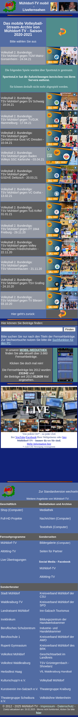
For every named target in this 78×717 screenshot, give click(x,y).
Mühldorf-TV (9, 542)
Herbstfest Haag (11, 671)
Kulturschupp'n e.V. (13, 680)
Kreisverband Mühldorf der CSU (57, 595)
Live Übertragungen (13, 559)
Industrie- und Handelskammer (50, 629)
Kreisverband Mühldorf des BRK (57, 647)
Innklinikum (8, 619)
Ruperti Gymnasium (14, 645)
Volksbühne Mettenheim (55, 697)
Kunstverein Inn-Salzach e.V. (19, 689)
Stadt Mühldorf (10, 593)
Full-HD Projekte (11, 518)
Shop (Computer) (12, 510)
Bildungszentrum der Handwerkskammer (53, 621)
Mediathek (46, 510)
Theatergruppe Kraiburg (55, 689)
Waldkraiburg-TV (12, 602)
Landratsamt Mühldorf (15, 610)
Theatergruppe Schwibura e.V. (17, 699)
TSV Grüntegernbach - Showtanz (54, 664)
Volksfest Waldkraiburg (15, 663)
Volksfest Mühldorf (13, 654)
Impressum (48, 706)
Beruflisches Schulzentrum (18, 628)
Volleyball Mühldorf (52, 680)
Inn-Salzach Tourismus (54, 610)
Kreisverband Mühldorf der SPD (57, 603)
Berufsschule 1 (10, 636)
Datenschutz (65, 706)
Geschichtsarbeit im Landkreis (52, 656)
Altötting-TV (8, 551)
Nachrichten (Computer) (55, 518)
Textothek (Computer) (54, 527)
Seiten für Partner (51, 551)
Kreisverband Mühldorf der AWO (57, 638)
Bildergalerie (55, 542)
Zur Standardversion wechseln (58, 491)
